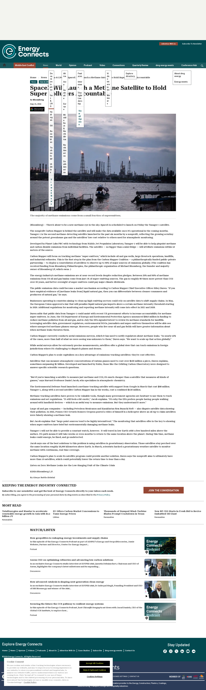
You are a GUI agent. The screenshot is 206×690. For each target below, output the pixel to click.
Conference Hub (189, 65)
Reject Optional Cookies (94, 670)
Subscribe (97, 650)
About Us (53, 650)
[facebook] (165, 651)
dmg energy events (165, 65)
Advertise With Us (168, 44)
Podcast (88, 65)
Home (33, 77)
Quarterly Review (140, 65)
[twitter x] (176, 651)
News (45, 65)
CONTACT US (134, 676)
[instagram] (171, 651)
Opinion (72, 65)
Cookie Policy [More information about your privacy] (30, 682)
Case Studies (84, 650)
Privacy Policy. (103, 495)
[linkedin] (182, 651)
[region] (58, 672)
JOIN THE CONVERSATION (163, 490)
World (59, 65)
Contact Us (130, 650)
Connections (119, 65)
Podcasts (41, 650)
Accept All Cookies (94, 663)
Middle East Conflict (24, 65)
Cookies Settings (120, 676)
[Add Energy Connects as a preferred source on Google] (37, 109)
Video (102, 65)
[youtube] (188, 651)
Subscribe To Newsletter (192, 44)
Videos (31, 650)
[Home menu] (4, 65)
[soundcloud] (193, 651)
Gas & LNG (57, 77)
